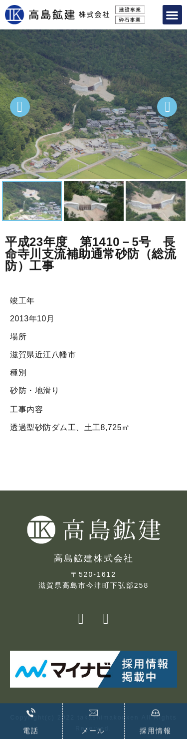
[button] (173, 14)
